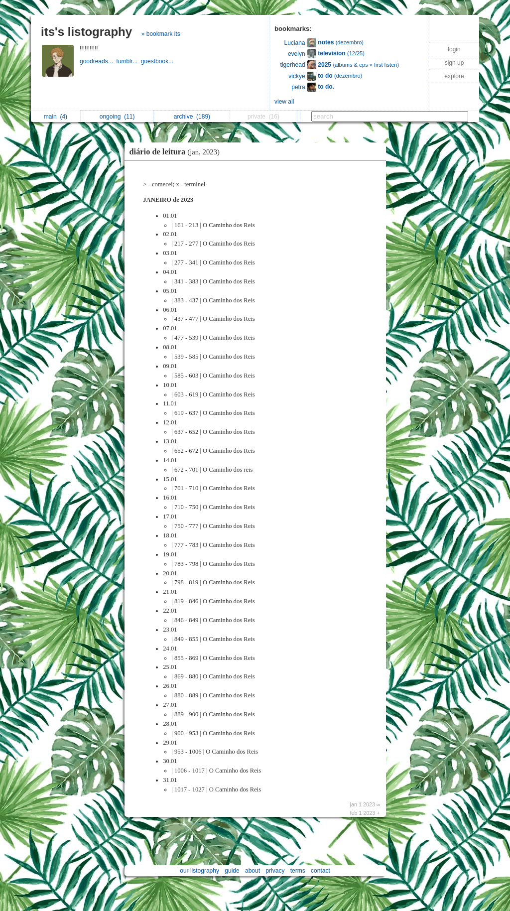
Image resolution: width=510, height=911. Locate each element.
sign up (454, 62)
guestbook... (158, 61)
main (55, 116)
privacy (274, 870)
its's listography (86, 31)
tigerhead (292, 64)
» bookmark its (160, 33)
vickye (296, 76)
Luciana (294, 42)
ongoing (117, 116)
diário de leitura (177, 151)
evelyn (296, 53)
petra (298, 87)
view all (284, 101)
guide (232, 870)
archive (192, 116)
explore (454, 76)
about (252, 870)
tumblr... (128, 61)
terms (297, 870)
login (454, 49)
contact (320, 870)
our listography (199, 870)
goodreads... (98, 61)
